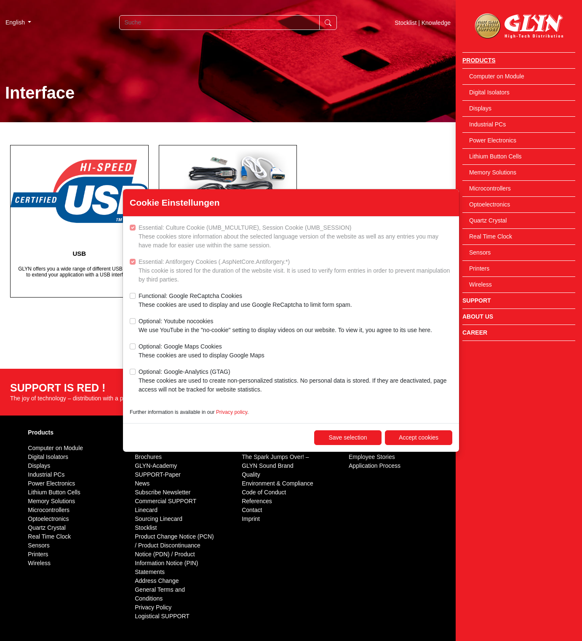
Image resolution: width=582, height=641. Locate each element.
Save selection (347, 437)
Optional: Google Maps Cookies (201, 351)
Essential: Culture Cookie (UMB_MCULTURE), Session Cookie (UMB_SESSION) (295, 237)
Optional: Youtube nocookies (285, 326)
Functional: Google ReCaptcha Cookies (245, 300)
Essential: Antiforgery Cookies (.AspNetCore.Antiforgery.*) (295, 271)
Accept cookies (418, 437)
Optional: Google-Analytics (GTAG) (295, 381)
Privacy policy (231, 412)
